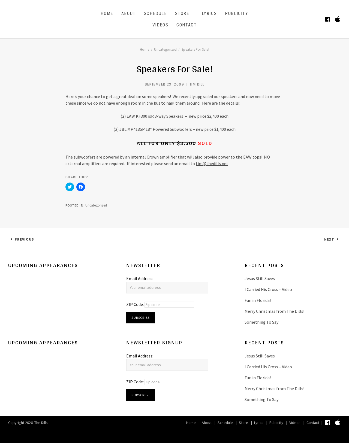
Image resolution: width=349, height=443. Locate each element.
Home (107, 13)
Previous (24, 240)
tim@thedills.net (212, 163)
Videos (160, 25)
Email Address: (139, 278)
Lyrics (209, 13)
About (128, 13)
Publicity (236, 13)
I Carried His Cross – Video (268, 289)
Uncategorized (96, 205)
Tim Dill (196, 84)
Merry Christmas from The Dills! (274, 311)
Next (332, 240)
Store (182, 13)
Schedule (155, 13)
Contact (186, 25)
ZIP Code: (135, 304)
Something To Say (261, 322)
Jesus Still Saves (260, 278)
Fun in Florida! (258, 300)
